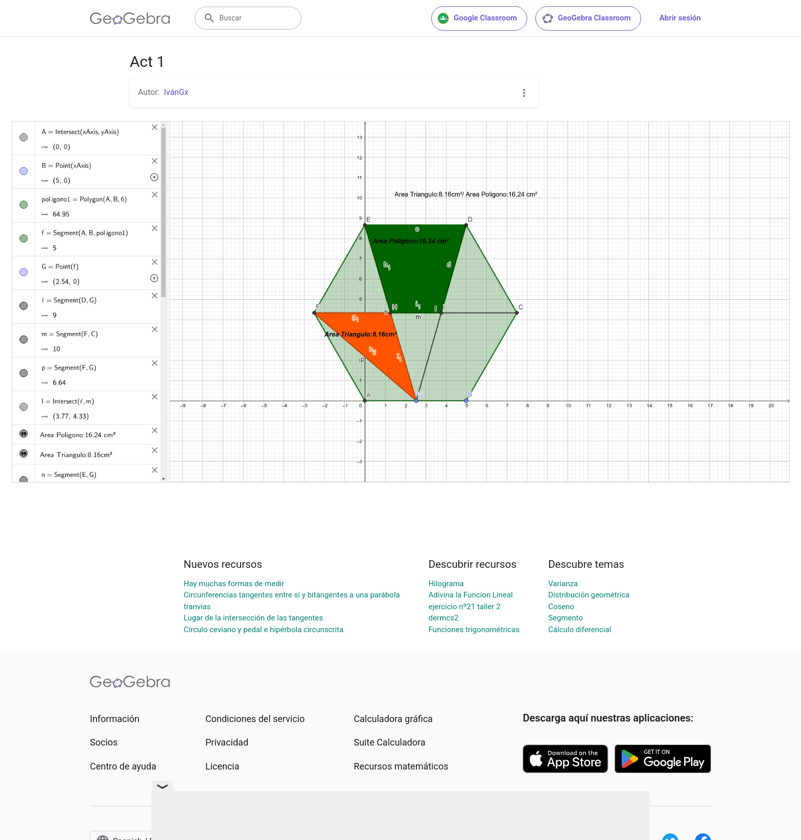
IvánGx (176, 92)
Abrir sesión (680, 17)
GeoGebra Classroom (586, 18)
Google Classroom (477, 18)
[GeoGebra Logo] (130, 18)
